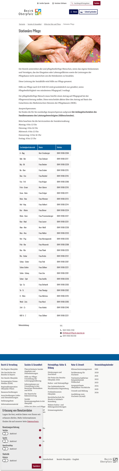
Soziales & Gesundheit (33, 364)
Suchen (96, 3)
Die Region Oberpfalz (9, 369)
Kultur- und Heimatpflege (58, 383)
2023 (96, 382)
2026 (97, 392)
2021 (96, 376)
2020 (97, 372)
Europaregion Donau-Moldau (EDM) (9, 382)
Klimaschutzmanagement (81, 369)
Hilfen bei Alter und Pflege (34, 407)
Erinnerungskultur (55, 410)
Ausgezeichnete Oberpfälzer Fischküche (80, 386)
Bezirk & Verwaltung (9, 364)
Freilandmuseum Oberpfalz (55, 393)
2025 (96, 389)
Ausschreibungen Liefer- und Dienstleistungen (11, 396)
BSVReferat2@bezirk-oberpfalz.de (74, 333)
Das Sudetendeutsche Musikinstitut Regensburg (58, 387)
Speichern (36, 466)
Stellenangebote (7, 401)
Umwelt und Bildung (79, 391)
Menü (73, 11)
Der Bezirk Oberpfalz (9, 378)
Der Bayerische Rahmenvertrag (30, 395)
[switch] (5, 433)
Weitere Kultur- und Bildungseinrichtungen (57, 406)
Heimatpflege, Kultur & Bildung (57, 366)
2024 (97, 386)
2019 (96, 369)
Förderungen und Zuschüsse (55, 373)
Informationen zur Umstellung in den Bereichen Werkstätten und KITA (33, 387)
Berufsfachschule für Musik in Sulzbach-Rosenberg (56, 399)
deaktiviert (13, 433)
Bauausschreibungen (9, 392)
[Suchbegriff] (81, 3)
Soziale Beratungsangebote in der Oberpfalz (34, 401)
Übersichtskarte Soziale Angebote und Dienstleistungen (33, 371)
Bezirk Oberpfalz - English (68, 459)
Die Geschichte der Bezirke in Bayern (8, 373)
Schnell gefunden (88, 11)
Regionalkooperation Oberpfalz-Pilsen (9, 388)
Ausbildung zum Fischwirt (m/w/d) (78, 395)
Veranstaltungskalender (104, 364)
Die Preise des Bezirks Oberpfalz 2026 (56, 379)
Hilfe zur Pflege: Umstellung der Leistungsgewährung (32, 379)
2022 (96, 379)
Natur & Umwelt (77, 364)
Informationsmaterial (9, 404)
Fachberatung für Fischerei (78, 373)
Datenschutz (33, 421)
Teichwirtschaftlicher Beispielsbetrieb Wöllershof (79, 380)
